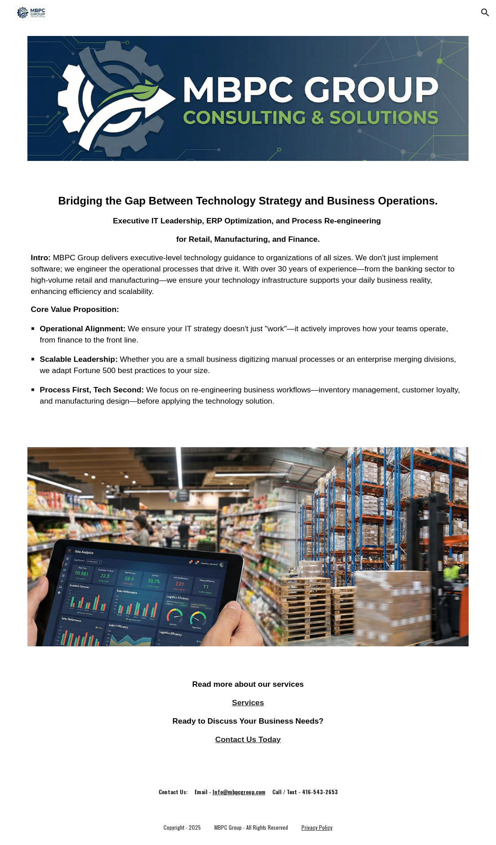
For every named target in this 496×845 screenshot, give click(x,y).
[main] (248, 304)
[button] (485, 12)
